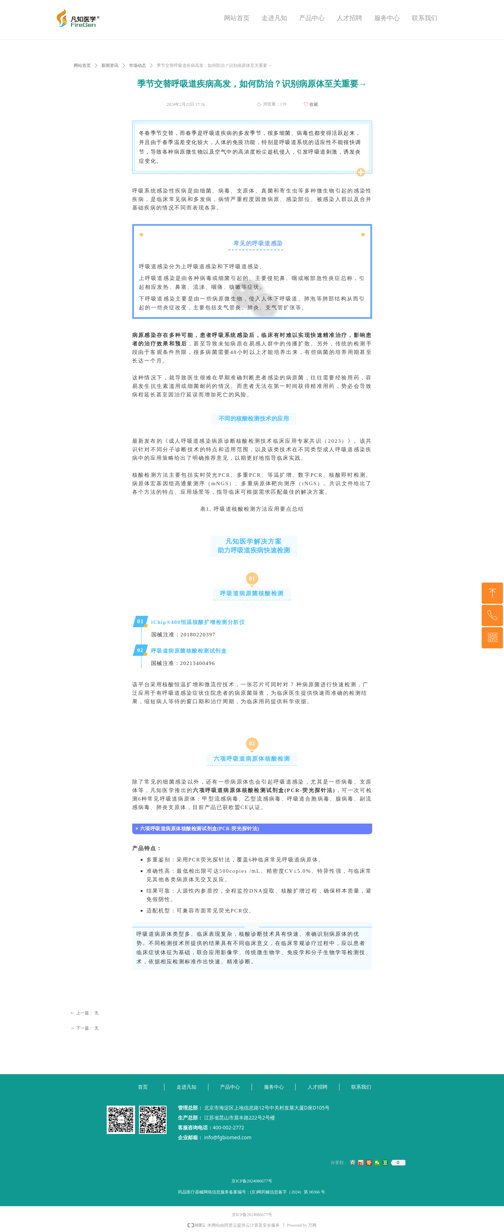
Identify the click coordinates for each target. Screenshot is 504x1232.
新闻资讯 (109, 65)
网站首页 (82, 65)
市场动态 (137, 65)
